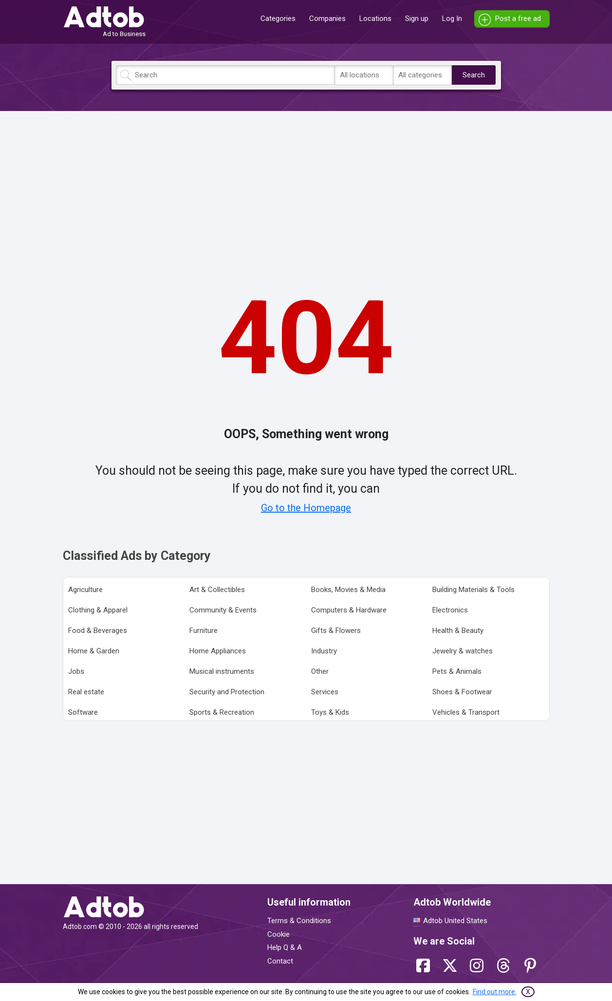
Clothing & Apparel (98, 610)
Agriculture (85, 589)
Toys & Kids (330, 712)
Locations (375, 18)
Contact (280, 961)
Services (324, 691)
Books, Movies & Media (348, 589)
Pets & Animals (457, 671)
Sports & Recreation (221, 712)
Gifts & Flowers (336, 630)
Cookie (278, 934)
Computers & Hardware (349, 610)
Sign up (416, 18)
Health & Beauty (457, 630)
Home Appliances (217, 651)
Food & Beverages (97, 630)
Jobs (76, 671)
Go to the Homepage (306, 508)
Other (320, 671)
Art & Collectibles (217, 589)
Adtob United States (455, 920)
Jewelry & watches (462, 651)
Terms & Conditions (299, 920)
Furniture (203, 630)
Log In (452, 18)
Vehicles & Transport (466, 712)
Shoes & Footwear (462, 691)
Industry (324, 651)
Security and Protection (226, 691)
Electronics (450, 610)
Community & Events (223, 610)
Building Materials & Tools (473, 589)
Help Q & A (284, 947)
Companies (327, 18)
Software (83, 712)
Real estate (86, 691)
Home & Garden (93, 651)
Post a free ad (518, 18)
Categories (278, 18)
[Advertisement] (306, 186)
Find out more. (495, 992)
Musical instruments (221, 671)
